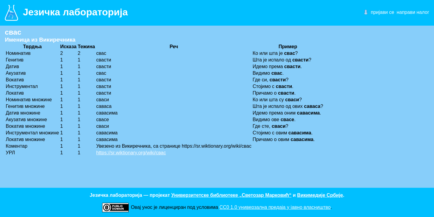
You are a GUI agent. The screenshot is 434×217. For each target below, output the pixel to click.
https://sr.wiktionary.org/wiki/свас (131, 152)
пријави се (382, 12)
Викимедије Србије (320, 195)
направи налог (413, 12)
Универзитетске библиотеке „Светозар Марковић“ (231, 195)
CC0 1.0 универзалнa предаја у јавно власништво (275, 207)
